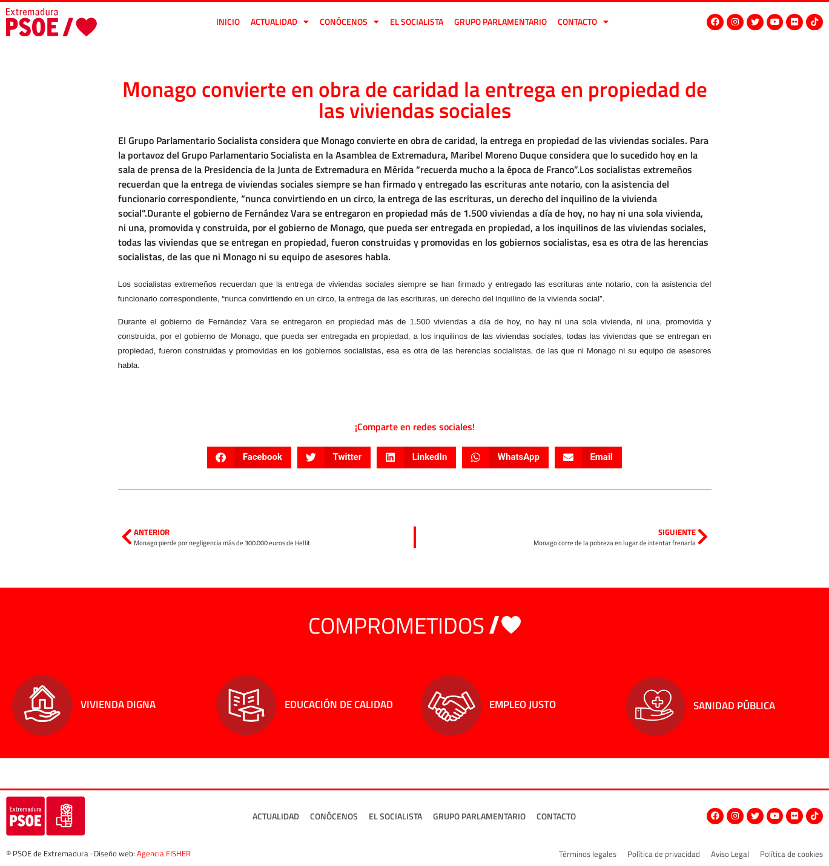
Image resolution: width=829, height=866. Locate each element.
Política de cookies (791, 854)
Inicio (228, 21)
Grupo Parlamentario (500, 21)
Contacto (583, 21)
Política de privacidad (663, 854)
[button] (249, 457)
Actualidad (280, 21)
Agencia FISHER (164, 853)
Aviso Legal (730, 854)
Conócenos (349, 21)
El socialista (416, 21)
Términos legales (587, 854)
